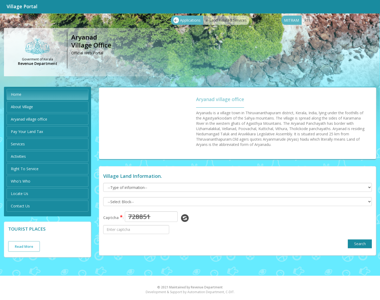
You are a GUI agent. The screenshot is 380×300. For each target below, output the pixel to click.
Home (16, 94)
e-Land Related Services (226, 20)
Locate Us (19, 193)
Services (18, 143)
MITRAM (291, 20)
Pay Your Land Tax (27, 131)
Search (360, 243)
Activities (18, 156)
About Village (22, 106)
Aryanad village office (29, 119)
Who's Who (20, 181)
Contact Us (20, 205)
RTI (307, 20)
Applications (187, 20)
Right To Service (25, 168)
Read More (24, 246)
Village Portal (22, 6)
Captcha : (113, 217)
